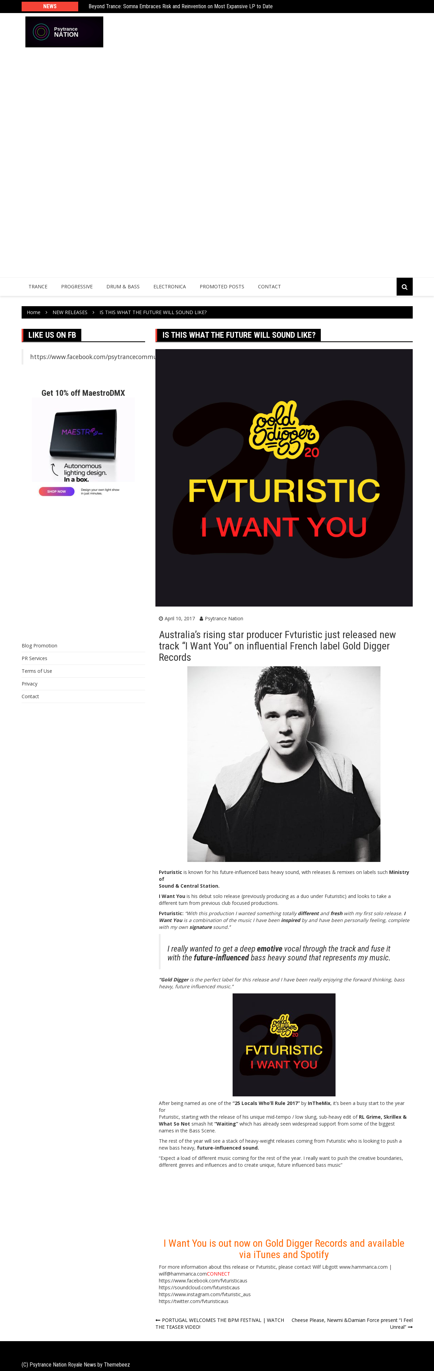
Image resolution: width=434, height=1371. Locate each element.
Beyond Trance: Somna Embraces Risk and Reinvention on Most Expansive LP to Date (181, 6)
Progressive (77, 286)
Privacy (29, 683)
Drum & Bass (123, 286)
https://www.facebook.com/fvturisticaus (203, 1280)
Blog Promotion (39, 645)
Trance (37, 286)
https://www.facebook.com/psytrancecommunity (99, 357)
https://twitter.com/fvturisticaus (193, 1301)
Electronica (169, 286)
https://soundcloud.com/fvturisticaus (199, 1287)
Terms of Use (37, 671)
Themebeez (117, 1364)
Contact (269, 286)
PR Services (34, 658)
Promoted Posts (222, 286)
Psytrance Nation (224, 618)
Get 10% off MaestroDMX (83, 393)
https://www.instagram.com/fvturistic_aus (205, 1294)
